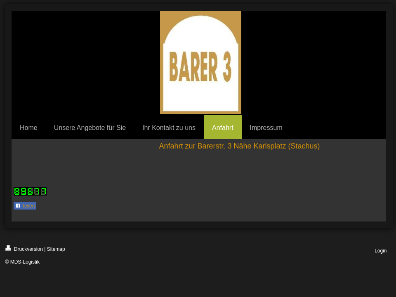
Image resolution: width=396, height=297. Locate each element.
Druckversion (24, 248)
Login (381, 251)
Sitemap (56, 249)
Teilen (25, 206)
